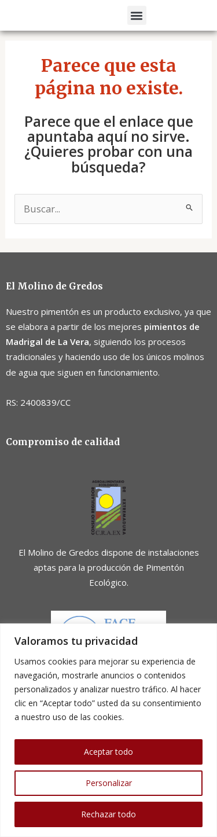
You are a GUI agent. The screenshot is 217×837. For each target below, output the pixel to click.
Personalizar (109, 782)
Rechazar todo (108, 814)
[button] (136, 20)
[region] (108, 730)
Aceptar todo (108, 751)
